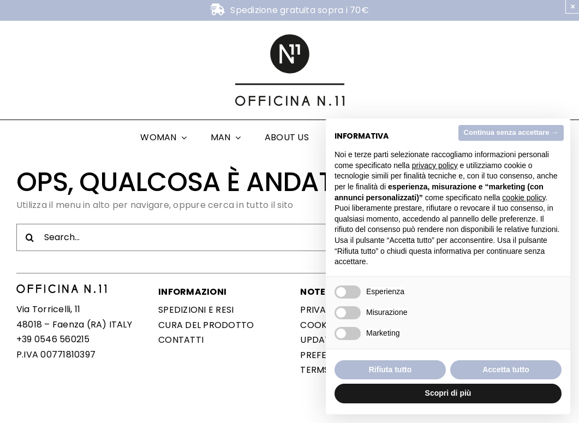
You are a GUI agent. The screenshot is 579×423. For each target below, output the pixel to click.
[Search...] (289, 237)
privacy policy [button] (435, 165)
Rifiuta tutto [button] (390, 369)
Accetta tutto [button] (505, 369)
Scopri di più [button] (448, 393)
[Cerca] (30, 237)
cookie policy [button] (523, 197)
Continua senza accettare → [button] (511, 132)
